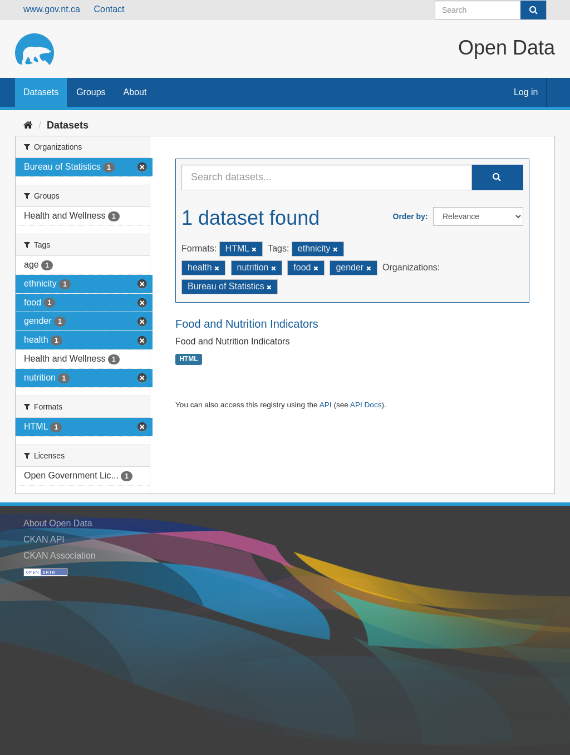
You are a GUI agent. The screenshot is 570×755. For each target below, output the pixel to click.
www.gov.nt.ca (51, 9)
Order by (409, 216)
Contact (109, 9)
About (135, 92)
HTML (188, 359)
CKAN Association (59, 555)
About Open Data (57, 523)
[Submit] (533, 10)
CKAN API (44, 539)
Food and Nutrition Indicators (246, 324)
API (326, 405)
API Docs (366, 405)
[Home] (28, 125)
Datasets (40, 92)
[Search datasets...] (326, 177)
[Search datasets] (491, 10)
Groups (90, 92)
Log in (526, 92)
